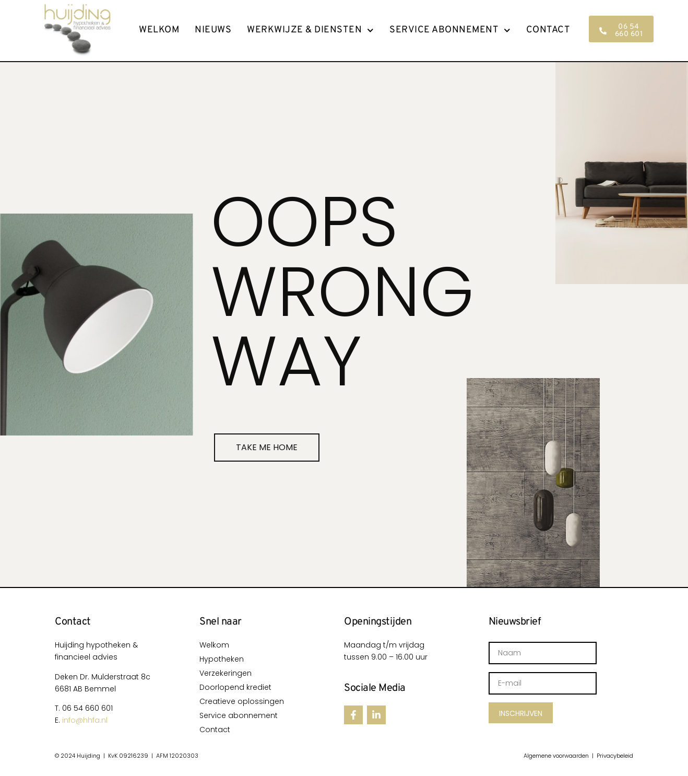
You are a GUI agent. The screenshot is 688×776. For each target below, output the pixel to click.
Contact (548, 30)
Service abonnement (450, 30)
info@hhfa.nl (85, 720)
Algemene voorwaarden (556, 755)
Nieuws (213, 30)
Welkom (159, 30)
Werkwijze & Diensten (310, 30)
